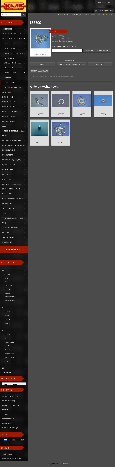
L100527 (60, 142)
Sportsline (9, 285)
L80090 (103, 114)
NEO (7, 315)
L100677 (60, 114)
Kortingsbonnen (8, 423)
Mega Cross (9, 357)
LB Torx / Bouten (89, 15)
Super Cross (9, 354)
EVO (6, 278)
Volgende (100, 64)
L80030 (82, 114)
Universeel (7, 372)
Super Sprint (9, 342)
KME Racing (64, 464)
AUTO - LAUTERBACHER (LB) (72, 15)
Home (59, 15)
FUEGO (7, 323)
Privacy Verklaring (8, 401)
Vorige (42, 64)
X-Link (7, 346)
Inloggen (100, 2)
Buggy (7, 293)
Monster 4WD (10, 300)
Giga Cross (9, 361)
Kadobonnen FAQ (8, 419)
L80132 (39, 142)
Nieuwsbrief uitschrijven (10, 428)
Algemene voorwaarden (10, 405)
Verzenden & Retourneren (11, 396)
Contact (5, 410)
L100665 (39, 114)
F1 (6, 282)
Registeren (108, 2)
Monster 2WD (10, 297)
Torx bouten (101, 15)
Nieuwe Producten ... (14, 249)
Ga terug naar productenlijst (71, 64)
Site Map (5, 414)
